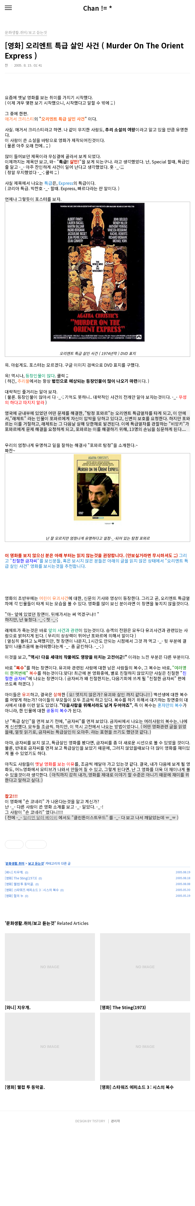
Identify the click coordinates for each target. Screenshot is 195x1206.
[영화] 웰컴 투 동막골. (19, 958)
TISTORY (98, 1195)
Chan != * (97, 8)
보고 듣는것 (36, 938)
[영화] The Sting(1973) (21, 953)
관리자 (115, 1195)
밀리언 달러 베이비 (40, 817)
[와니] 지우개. (14, 947)
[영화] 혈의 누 (14, 970)
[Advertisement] (97, 862)
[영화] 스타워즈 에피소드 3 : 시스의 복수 (32, 964)
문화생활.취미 (15, 938)
